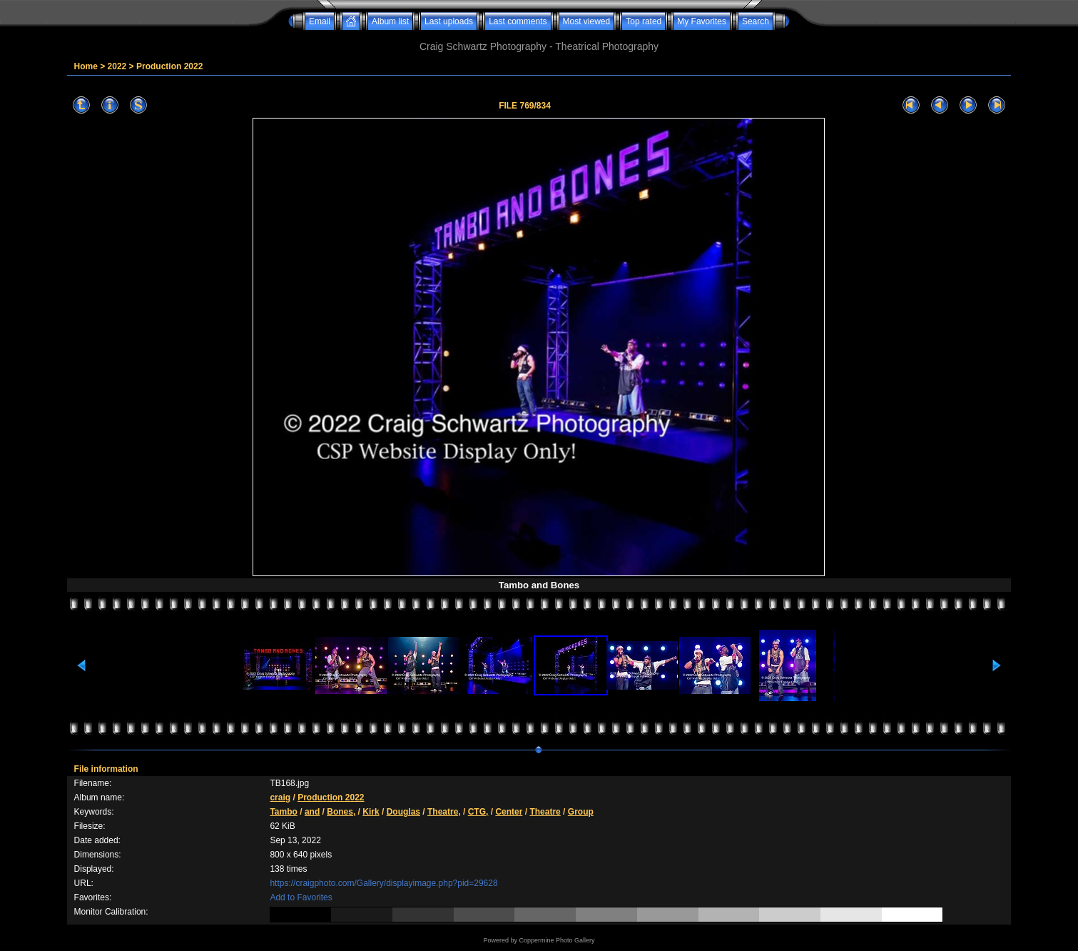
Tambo (283, 812)
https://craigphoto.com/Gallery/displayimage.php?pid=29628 (383, 883)
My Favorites (701, 21)
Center (508, 812)
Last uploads (448, 21)
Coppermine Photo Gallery (556, 940)
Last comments (517, 21)
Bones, (341, 812)
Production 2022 (169, 66)
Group (581, 812)
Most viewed (587, 21)
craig (280, 797)
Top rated (643, 21)
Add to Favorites (301, 897)
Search (755, 21)
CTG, (478, 812)
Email (319, 21)
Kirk (370, 812)
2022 (117, 66)
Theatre (544, 812)
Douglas (403, 812)
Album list (390, 21)
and (312, 812)
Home (86, 66)
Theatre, (444, 812)
